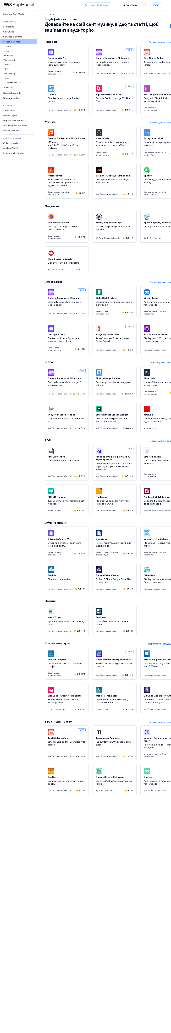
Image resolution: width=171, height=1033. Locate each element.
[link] (18, 14)
